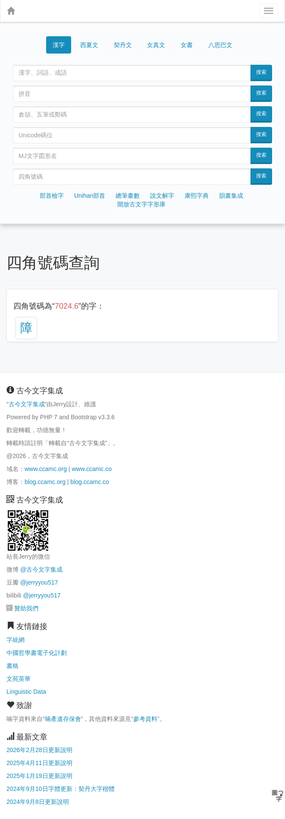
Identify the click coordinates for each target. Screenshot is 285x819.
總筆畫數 (128, 195)
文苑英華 (18, 678)
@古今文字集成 (41, 569)
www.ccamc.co (92, 468)
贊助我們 (26, 608)
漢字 (59, 44)
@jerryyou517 (39, 582)
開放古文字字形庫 (141, 204)
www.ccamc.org (46, 468)
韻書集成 (231, 195)
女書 (187, 44)
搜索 (261, 72)
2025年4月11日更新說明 (39, 762)
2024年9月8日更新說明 (37, 801)
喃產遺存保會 (63, 718)
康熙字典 (197, 195)
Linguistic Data (26, 691)
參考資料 (145, 718)
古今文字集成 (27, 404)
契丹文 (123, 44)
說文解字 (162, 195)
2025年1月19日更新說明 (39, 775)
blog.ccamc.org (45, 481)
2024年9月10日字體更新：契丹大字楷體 (60, 788)
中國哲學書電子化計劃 (36, 652)
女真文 (156, 44)
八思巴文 (220, 44)
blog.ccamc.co (89, 481)
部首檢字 (52, 195)
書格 (12, 665)
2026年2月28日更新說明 (39, 749)
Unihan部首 (89, 195)
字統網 (15, 639)
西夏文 (89, 45)
